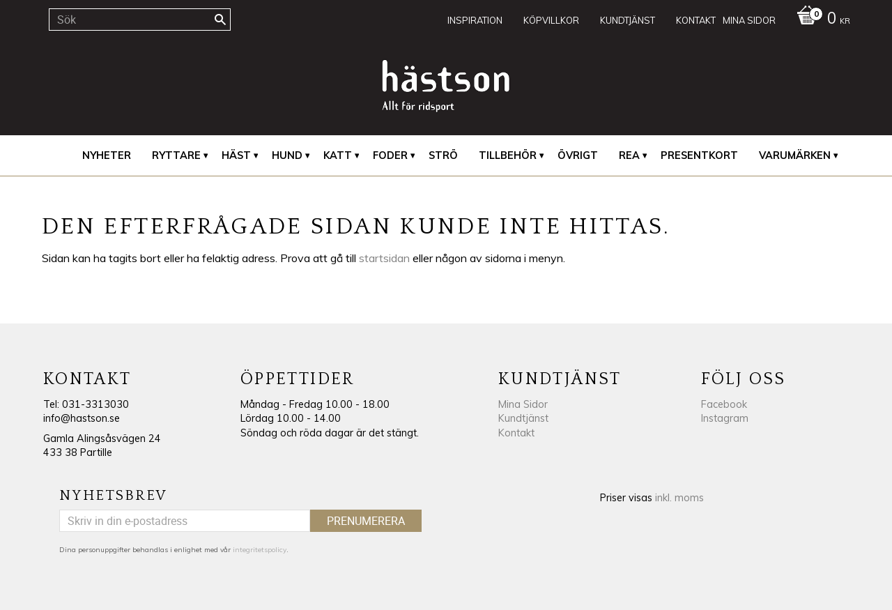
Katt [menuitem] (337, 155)
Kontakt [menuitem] (696, 20)
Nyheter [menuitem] (106, 155)
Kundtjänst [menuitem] (627, 20)
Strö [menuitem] (443, 155)
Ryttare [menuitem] (176, 155)
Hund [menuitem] (287, 155)
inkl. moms (679, 497)
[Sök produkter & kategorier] (140, 19)
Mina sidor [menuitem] (749, 20)
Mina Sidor (523, 404)
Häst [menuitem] (236, 155)
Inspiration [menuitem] (474, 20)
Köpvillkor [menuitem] (551, 20)
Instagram (724, 418)
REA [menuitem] (629, 155)
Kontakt (516, 433)
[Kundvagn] (820, 19)
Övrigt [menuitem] (578, 155)
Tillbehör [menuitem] (508, 155)
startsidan (384, 258)
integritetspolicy (259, 549)
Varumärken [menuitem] (795, 155)
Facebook (724, 404)
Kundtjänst (523, 418)
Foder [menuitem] (390, 155)
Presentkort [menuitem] (699, 155)
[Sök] (220, 19)
